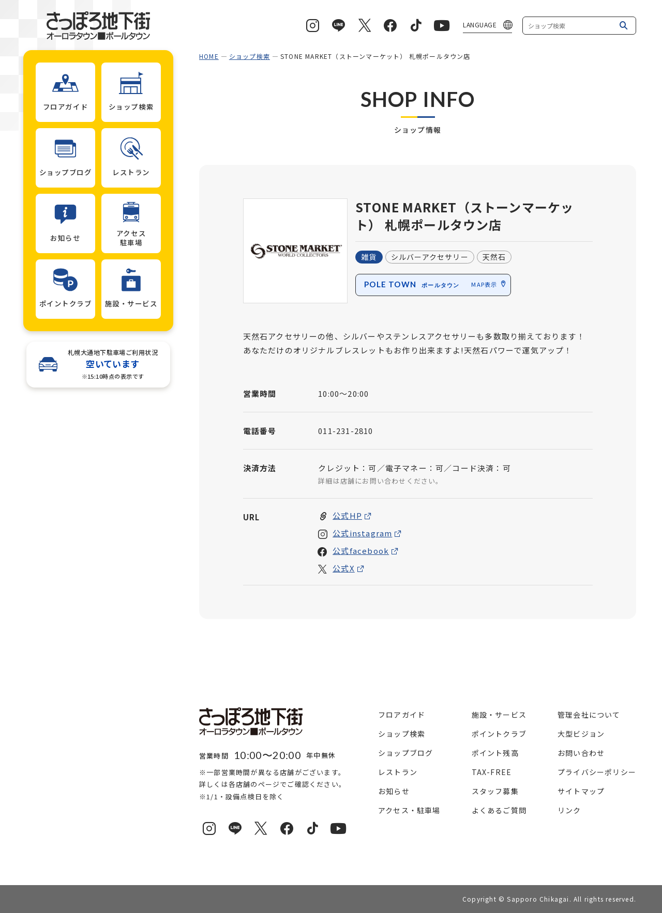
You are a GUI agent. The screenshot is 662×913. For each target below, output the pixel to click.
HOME (209, 56)
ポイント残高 (495, 753)
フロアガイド (401, 714)
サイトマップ (581, 791)
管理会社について (589, 714)
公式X (344, 568)
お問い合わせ (581, 753)
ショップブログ (405, 753)
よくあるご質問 (499, 810)
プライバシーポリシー (597, 772)
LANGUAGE (479, 24)
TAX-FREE (492, 772)
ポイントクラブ (499, 734)
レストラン (397, 772)
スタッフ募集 (495, 791)
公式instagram (362, 533)
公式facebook (361, 551)
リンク (569, 810)
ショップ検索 (249, 56)
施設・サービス (499, 714)
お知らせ (394, 791)
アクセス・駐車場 (409, 810)
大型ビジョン (581, 734)
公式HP (347, 515)
